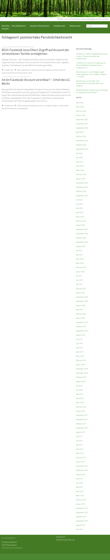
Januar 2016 (80, 504)
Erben (19, 106)
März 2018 (80, 402)
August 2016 (80, 474)
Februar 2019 (81, 360)
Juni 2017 (79, 441)
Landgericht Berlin (51, 106)
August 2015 (80, 525)
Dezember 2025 (82, 119)
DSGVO (63, 70)
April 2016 (80, 491)
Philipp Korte (23, 77)
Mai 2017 (79, 445)
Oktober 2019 (81, 326)
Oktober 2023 (81, 191)
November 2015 (82, 512)
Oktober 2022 (81, 238)
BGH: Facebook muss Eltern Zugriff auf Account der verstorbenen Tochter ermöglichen (35, 51)
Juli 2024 (79, 153)
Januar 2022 (80, 272)
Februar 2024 (81, 174)
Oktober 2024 (81, 145)
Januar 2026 (80, 115)
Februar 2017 (81, 457)
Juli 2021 (79, 276)
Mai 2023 (79, 208)
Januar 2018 (80, 411)
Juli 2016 (79, 479)
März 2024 (80, 170)
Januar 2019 (80, 364)
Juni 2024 (79, 157)
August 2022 (80, 246)
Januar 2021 (80, 293)
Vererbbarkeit (23, 108)
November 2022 (82, 233)
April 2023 (80, 212)
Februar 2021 (81, 288)
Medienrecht (75, 26)
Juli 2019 (79, 339)
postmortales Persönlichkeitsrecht (14, 73)
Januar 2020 (80, 318)
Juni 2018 (79, 390)
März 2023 (80, 217)
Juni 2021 (79, 280)
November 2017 (82, 419)
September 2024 (82, 149)
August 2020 (80, 305)
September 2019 (82, 331)
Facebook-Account (37, 106)
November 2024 (82, 140)
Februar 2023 (81, 221)
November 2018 (82, 373)
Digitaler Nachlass (52, 70)
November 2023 (82, 187)
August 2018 (80, 381)
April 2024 (80, 166)
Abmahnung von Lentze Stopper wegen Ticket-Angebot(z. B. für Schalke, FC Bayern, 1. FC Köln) (91, 74)
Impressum (60, 537)
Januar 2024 (80, 179)
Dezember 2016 (82, 466)
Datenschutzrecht (38, 70)
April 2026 (80, 103)
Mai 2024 (79, 162)
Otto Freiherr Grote (24, 47)
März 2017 (80, 453)
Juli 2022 (79, 250)
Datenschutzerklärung (65, 539)
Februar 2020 (81, 314)
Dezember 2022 (82, 229)
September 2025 (82, 128)
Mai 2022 (79, 255)
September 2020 (82, 301)
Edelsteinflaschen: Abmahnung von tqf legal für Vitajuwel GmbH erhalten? (92, 91)
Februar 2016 (81, 500)
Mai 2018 (79, 394)
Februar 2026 (81, 111)
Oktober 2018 (81, 377)
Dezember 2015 (82, 508)
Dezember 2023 (82, 183)
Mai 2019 (79, 348)
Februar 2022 (81, 267)
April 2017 (80, 449)
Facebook (26, 106)
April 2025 (80, 132)
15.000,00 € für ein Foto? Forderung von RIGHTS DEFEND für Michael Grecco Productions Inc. (91, 65)
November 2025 (82, 124)
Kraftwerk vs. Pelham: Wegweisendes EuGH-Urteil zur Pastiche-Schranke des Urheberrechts (92, 56)
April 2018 (80, 398)
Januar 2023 (80, 225)
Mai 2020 (79, 310)
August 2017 (80, 432)
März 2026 (80, 107)
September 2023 (82, 195)
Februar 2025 (81, 136)
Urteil (30, 73)
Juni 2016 (79, 483)
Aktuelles (6, 26)
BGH (19, 70)
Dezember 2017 (82, 415)
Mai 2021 (79, 284)
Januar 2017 (80, 462)
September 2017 (82, 428)
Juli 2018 (79, 386)
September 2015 (82, 521)
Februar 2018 (81, 407)
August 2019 (80, 335)
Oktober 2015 (81, 517)
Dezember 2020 (82, 297)
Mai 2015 (79, 529)
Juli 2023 (79, 200)
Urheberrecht (59, 26)
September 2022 (82, 242)
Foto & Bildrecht (18, 26)
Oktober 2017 (81, 424)
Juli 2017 (79, 436)
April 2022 (80, 259)
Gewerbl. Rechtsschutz (39, 26)
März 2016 (80, 495)
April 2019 (80, 352)
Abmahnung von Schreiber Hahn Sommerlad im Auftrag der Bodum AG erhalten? (89, 83)
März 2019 (80, 356)
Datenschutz (26, 70)
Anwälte (5, 28)
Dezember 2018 (82, 369)
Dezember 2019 (82, 322)
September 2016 (82, 470)
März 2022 (80, 263)
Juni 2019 (79, 343)
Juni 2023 (79, 204)
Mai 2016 (79, 487)
